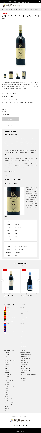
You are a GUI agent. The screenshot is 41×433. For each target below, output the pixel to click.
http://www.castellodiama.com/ (20, 175)
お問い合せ (22, 380)
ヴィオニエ (7, 392)
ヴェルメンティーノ (8, 404)
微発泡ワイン (22, 313)
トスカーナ (11, 102)
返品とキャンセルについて (26, 368)
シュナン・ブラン (8, 390)
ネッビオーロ (7, 372)
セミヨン (6, 388)
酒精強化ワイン (23, 323)
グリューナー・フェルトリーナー (11, 402)
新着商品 (22, 307)
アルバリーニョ (7, 406)
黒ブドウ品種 (6, 352)
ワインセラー (22, 344)
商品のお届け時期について (26, 358)
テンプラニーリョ (8, 378)
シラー (6, 368)
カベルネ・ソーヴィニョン (9, 360)
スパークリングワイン (24, 311)
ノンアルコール (23, 338)
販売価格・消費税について (26, 354)
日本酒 (21, 334)
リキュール (22, 333)
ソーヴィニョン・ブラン (9, 386)
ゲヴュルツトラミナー (9, 398)
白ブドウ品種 (6, 382)
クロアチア (6, 336)
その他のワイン (23, 325)
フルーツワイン (24, 327)
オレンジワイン (24, 317)
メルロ (26, 102)
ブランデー (22, 329)
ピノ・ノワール (7, 354)
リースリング (7, 394)
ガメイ (6, 356)
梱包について (23, 366)
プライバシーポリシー (25, 370)
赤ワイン (22, 321)
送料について (23, 360)
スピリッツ (22, 331)
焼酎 (21, 336)
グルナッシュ (7, 370)
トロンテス (7, 408)
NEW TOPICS (23, 346)
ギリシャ (5, 334)
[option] (11, 283)
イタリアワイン (31, 102)
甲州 (5, 410)
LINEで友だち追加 (23, 378)
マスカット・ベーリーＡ (9, 380)
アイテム (22, 102)
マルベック (7, 366)
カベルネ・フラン (8, 362)
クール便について (24, 362)
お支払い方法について (25, 356)
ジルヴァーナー (7, 396)
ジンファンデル (7, 376)
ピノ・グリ (7, 400)
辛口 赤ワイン (6, 102)
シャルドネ (7, 384)
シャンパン (22, 309)
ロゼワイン (22, 319)
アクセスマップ (23, 372)
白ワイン (22, 315)
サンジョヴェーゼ (17, 102)
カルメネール (7, 364)
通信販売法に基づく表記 (25, 352)
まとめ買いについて (25, 364)
